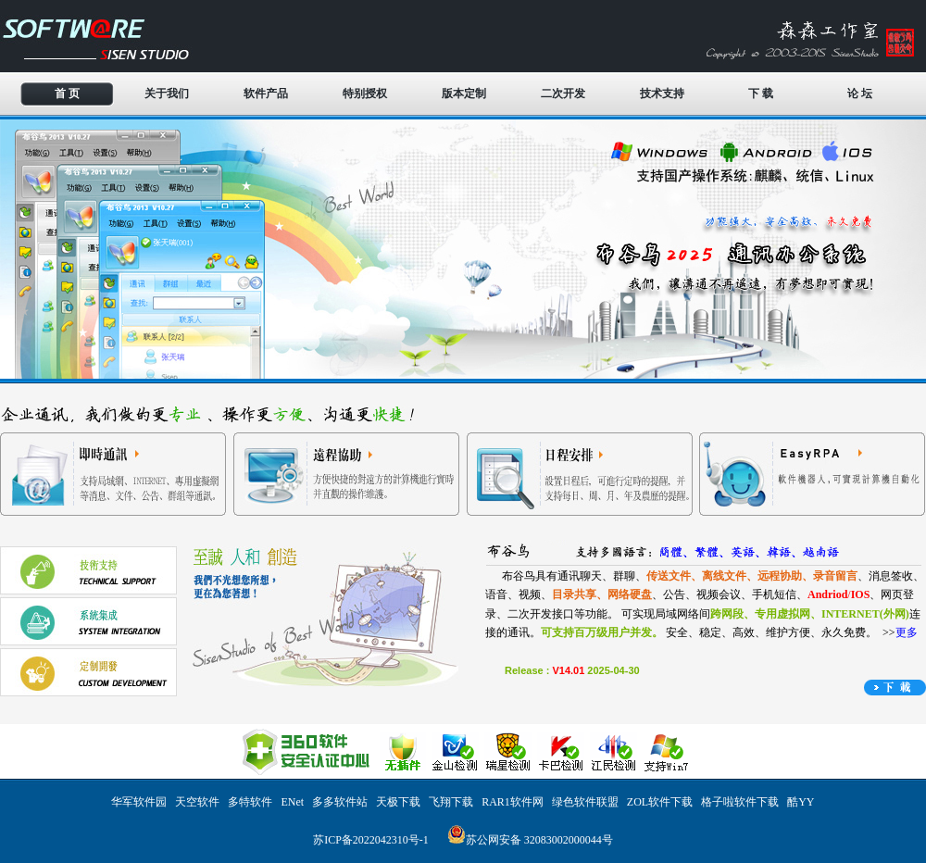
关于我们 (166, 93)
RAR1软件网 (513, 801)
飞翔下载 (451, 801)
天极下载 (398, 801)
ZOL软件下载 (660, 801)
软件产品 (266, 93)
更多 (906, 632)
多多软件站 (340, 801)
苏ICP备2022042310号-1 (371, 839)
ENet (292, 801)
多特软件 (250, 801)
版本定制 (464, 93)
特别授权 (365, 93)
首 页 (67, 93)
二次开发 (563, 93)
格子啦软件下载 (740, 801)
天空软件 (197, 801)
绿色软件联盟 (585, 801)
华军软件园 (139, 801)
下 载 (760, 93)
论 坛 (859, 93)
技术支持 (662, 93)
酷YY (800, 801)
